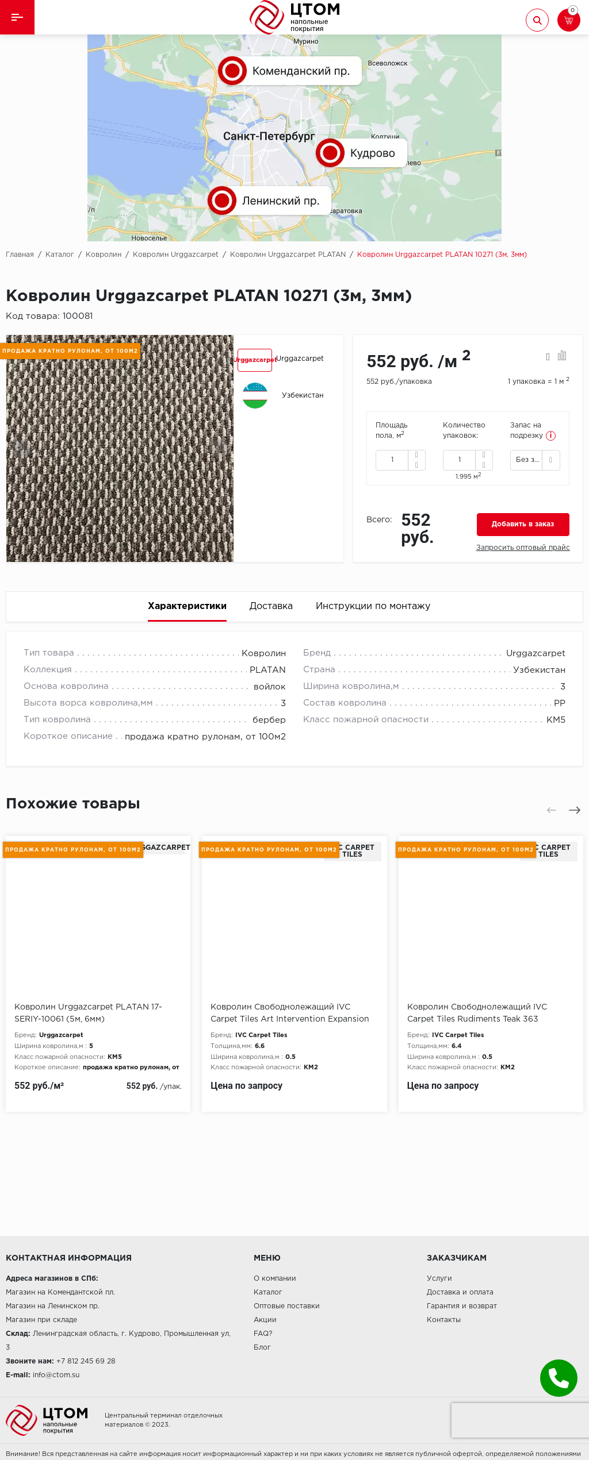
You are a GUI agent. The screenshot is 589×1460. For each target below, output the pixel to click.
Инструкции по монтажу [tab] (373, 606)
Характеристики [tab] (187, 606)
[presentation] (21, 448)
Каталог (268, 1292)
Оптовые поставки (287, 1306)
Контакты (444, 1320)
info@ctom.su (56, 1375)
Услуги (439, 1279)
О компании (275, 1279)
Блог (262, 1348)
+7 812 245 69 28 (86, 1361)
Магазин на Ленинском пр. (53, 1306)
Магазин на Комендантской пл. (60, 1292)
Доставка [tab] (271, 606)
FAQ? (263, 1334)
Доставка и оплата (460, 1292)
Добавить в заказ (523, 524)
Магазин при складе (41, 1320)
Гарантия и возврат (462, 1306)
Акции (265, 1320)
